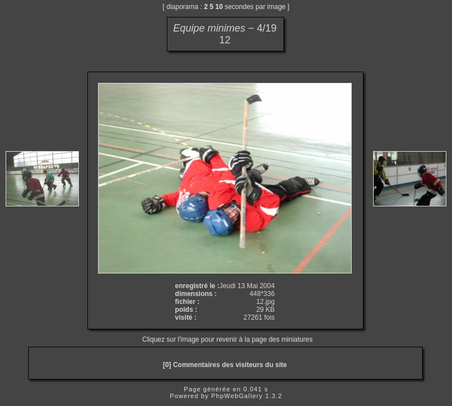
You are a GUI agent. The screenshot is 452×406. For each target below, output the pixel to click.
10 (219, 7)
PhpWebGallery (237, 395)
